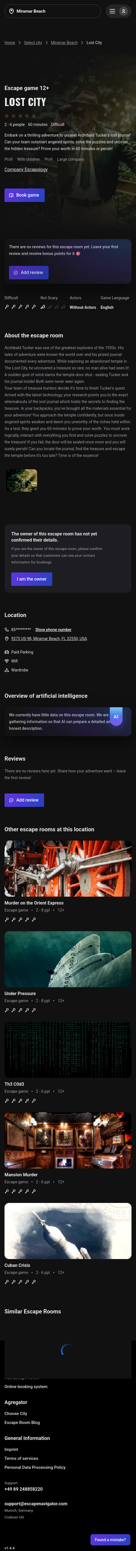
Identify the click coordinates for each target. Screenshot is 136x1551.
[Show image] (21, 481)
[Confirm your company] (31, 579)
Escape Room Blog (22, 1422)
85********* (21, 629)
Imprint (11, 1449)
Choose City (15, 1413)
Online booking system (25, 1386)
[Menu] (119, 11)
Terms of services (21, 1458)
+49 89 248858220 (23, 1489)
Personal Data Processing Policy (34, 1467)
